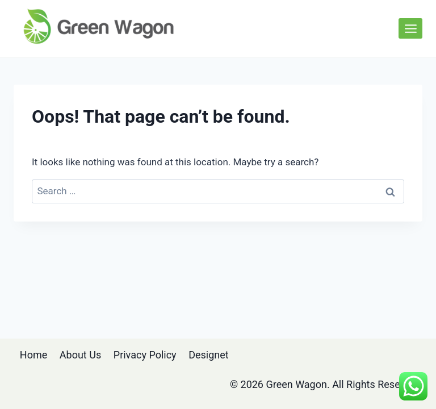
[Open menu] (410, 28)
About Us (80, 355)
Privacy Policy (145, 355)
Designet (208, 355)
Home (33, 355)
